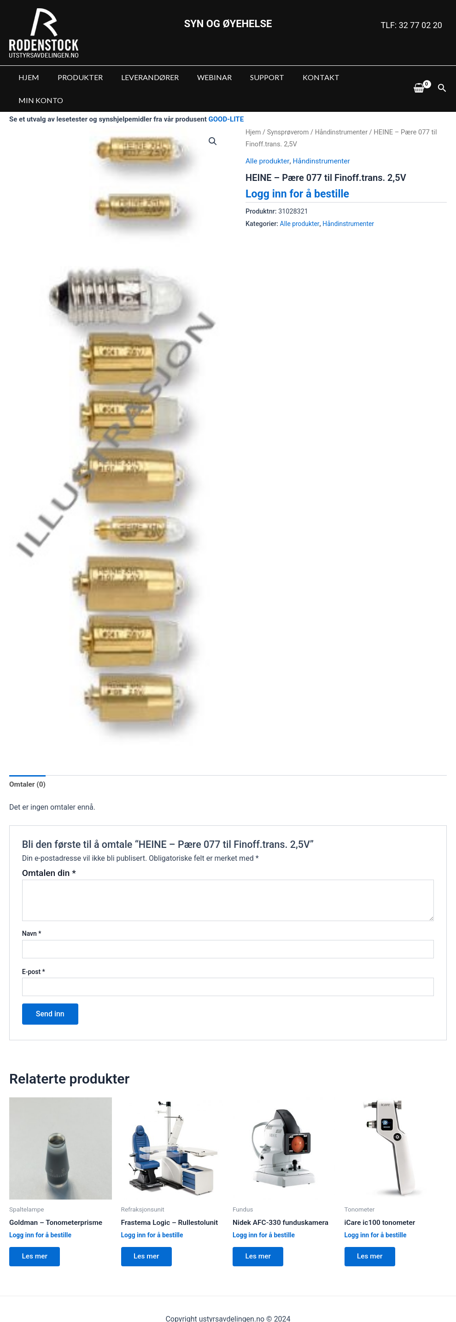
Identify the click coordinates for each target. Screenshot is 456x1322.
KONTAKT (300, 77)
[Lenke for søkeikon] (442, 77)
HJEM (27, 77)
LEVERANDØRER (141, 77)
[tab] (28, 761)
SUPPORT (251, 77)
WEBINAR (201, 77)
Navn (31, 911)
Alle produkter (268, 137)
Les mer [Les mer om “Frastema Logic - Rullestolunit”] (148, 1235)
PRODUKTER (74, 77)
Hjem (254, 109)
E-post (33, 949)
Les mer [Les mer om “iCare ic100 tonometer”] (371, 1235)
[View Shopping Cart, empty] (418, 77)
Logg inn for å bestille (299, 170)
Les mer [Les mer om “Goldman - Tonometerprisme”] (36, 1235)
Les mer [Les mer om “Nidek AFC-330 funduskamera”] (259, 1235)
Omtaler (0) (28, 761)
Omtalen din (49, 850)
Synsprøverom (289, 109)
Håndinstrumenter (344, 109)
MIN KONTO (356, 77)
